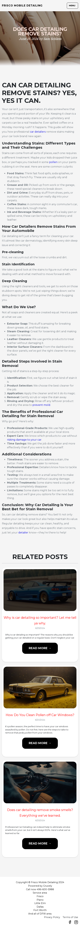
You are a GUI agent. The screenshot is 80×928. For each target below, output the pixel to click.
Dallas (40, 906)
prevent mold (41, 404)
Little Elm (40, 903)
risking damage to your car (24, 439)
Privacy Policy (52, 917)
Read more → (40, 648)
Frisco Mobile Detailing (22, 5)
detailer (23, 532)
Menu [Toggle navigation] (72, 5)
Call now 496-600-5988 (40, 889)
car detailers (38, 131)
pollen (53, 162)
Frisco (40, 896)
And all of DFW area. (40, 913)
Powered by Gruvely (40, 885)
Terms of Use (70, 917)
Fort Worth (40, 910)
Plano (40, 899)
